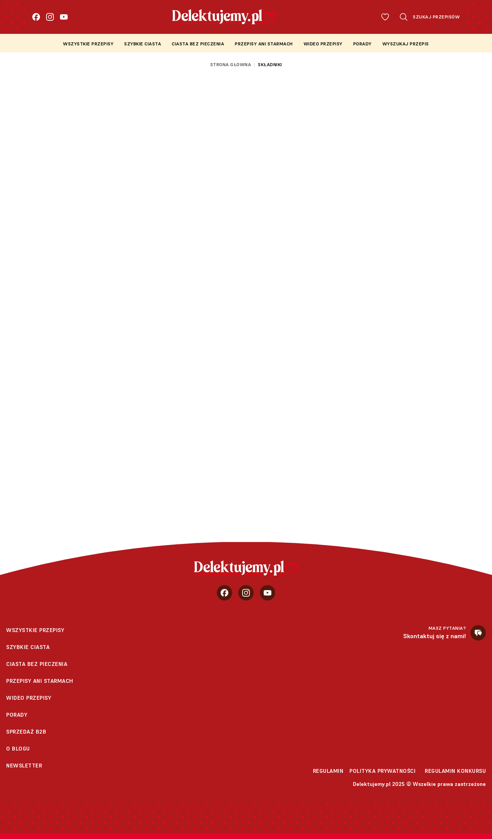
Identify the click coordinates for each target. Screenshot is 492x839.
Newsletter (24, 765)
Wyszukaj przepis (405, 44)
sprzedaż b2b (26, 731)
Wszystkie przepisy (88, 44)
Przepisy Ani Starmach (264, 44)
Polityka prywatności (382, 771)
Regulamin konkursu (455, 771)
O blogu (18, 748)
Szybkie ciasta (142, 44)
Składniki (270, 64)
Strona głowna (230, 64)
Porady (362, 44)
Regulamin (328, 771)
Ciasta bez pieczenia (198, 44)
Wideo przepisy (323, 44)
